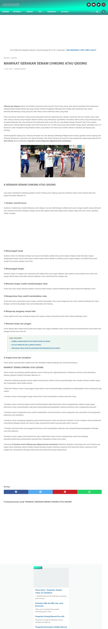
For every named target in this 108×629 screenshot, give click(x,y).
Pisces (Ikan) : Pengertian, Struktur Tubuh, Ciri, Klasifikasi (90, 36)
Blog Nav (66, 8)
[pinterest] (45, 546)
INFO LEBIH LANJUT (42, 51)
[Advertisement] (37, 30)
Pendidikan (53, 8)
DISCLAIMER (57, 621)
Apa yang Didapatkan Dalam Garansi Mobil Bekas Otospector (91, 175)
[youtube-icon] (92, 2)
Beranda (7, 8)
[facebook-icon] (87, 2)
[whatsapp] (62, 546)
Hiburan (31, 8)
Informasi (18, 8)
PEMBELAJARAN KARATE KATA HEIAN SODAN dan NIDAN (30, 377)
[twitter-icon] (97, 2)
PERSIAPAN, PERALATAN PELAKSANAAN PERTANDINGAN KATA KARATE (35, 384)
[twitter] (29, 546)
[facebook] (12, 546)
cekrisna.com (65, 626)
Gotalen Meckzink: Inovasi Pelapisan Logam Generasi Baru (90, 196)
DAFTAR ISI (38, 621)
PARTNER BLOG (68, 621)
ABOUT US (47, 621)
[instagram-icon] (102, 2)
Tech (41, 8)
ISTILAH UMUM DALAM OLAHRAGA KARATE (26, 380)
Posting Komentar (20, 75)
